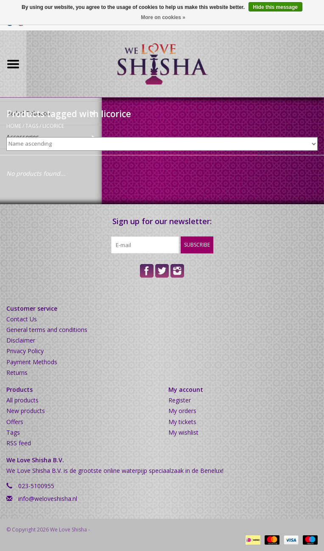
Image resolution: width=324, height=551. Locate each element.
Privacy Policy (25, 351)
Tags (31, 125)
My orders (182, 411)
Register (179, 400)
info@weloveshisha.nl (47, 499)
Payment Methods (31, 362)
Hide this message (275, 7)
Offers (14, 422)
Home (13, 125)
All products (22, 400)
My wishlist (183, 432)
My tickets (182, 422)
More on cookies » (163, 17)
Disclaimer (20, 340)
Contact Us (21, 319)
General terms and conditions (46, 330)
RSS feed (18, 443)
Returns (17, 372)
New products (25, 411)
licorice (53, 125)
